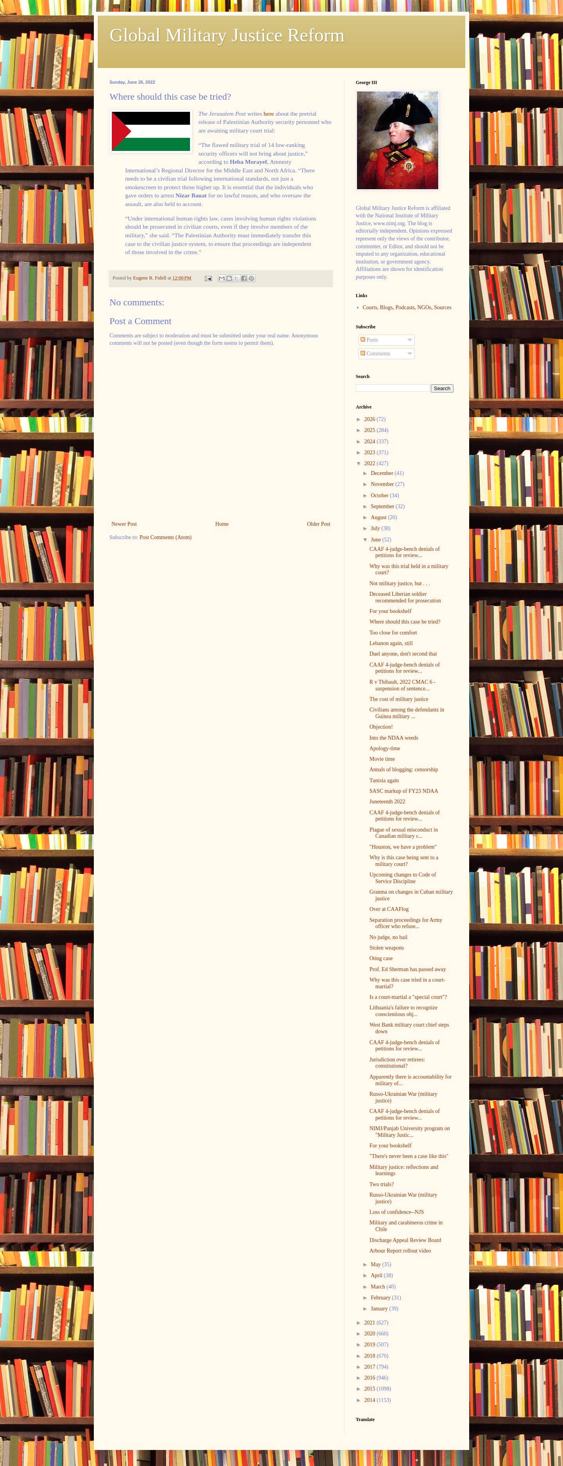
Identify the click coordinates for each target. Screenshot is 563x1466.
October (380, 495)
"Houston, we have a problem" (403, 847)
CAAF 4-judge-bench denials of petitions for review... (404, 552)
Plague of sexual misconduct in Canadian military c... (403, 833)
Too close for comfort (393, 633)
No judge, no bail (388, 937)
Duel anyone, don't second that (403, 654)
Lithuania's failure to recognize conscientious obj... (403, 1011)
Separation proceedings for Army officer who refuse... (405, 923)
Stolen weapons (386, 948)
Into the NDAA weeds (393, 738)
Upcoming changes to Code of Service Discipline (402, 878)
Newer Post (124, 524)
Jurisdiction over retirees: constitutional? (397, 1063)
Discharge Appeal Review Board (405, 1240)
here (269, 113)
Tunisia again (384, 780)
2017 (370, 1367)
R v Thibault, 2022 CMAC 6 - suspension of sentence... (402, 685)
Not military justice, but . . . (399, 583)
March (378, 1287)
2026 (370, 419)
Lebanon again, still (391, 643)
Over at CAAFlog (389, 909)
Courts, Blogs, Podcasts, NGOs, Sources (407, 307)
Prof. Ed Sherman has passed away (407, 969)
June (376, 540)
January (380, 1309)
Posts (369, 340)
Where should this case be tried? (405, 622)
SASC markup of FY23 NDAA (403, 791)
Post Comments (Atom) (166, 537)
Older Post (319, 524)
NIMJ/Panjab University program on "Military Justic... (409, 1131)
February (381, 1298)
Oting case (381, 958)
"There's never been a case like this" (408, 1156)
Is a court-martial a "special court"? (408, 997)
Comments (375, 354)
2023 (370, 452)
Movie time (382, 759)
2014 (370, 1400)
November (383, 484)
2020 (370, 1334)
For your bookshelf (390, 611)
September (383, 506)
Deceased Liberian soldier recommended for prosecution (405, 597)
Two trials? (381, 1184)
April (377, 1275)
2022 (370, 463)
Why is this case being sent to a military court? (403, 861)
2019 (370, 1345)
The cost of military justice (399, 699)
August (379, 517)
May (376, 1264)
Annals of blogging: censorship (403, 769)
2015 (370, 1389)
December (382, 473)
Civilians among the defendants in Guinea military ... (406, 713)
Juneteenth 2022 (387, 802)
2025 (370, 430)
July (376, 528)
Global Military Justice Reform (226, 35)
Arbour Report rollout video (400, 1251)
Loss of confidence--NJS (396, 1212)
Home (222, 524)
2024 (370, 441)
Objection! (381, 727)
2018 (370, 1356)
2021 (370, 1323)
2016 (370, 1378)
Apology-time (384, 748)
